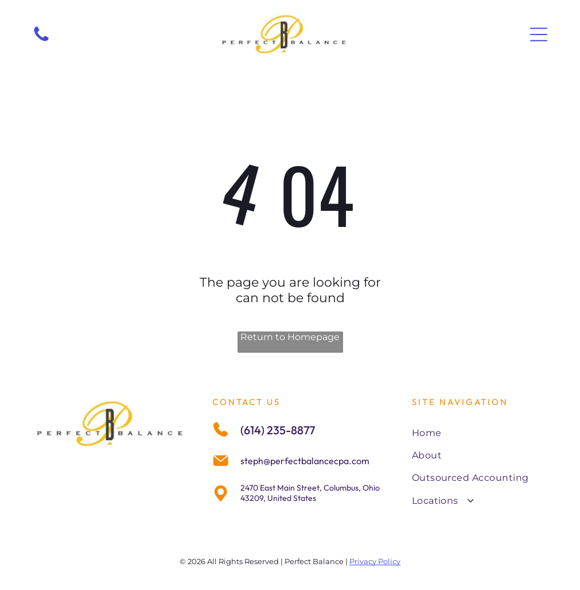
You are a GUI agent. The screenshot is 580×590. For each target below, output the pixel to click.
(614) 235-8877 (277, 430)
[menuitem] (480, 432)
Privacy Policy (374, 561)
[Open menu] (538, 34)
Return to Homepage (290, 336)
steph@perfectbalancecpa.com (304, 460)
